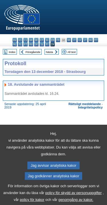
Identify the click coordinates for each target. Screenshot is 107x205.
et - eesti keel (42, 40)
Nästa (49, 52)
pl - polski (20, 44)
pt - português (25, 44)
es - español (20, 40)
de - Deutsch (36, 40)
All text (71, 52)
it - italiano (74, 40)
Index (12, 52)
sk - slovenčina (36, 44)
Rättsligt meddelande (84, 104)
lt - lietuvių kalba (85, 40)
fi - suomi (47, 44)
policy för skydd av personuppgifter (73, 199)
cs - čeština (25, 40)
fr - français (58, 40)
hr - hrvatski (69, 40)
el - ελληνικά (47, 40)
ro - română (31, 44)
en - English (53, 40)
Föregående (33, 52)
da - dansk (31, 40)
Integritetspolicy (90, 107)
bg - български (15, 40)
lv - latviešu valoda (80, 40)
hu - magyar (90, 40)
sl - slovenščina (42, 44)
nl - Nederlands (15, 44)
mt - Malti (96, 40)
